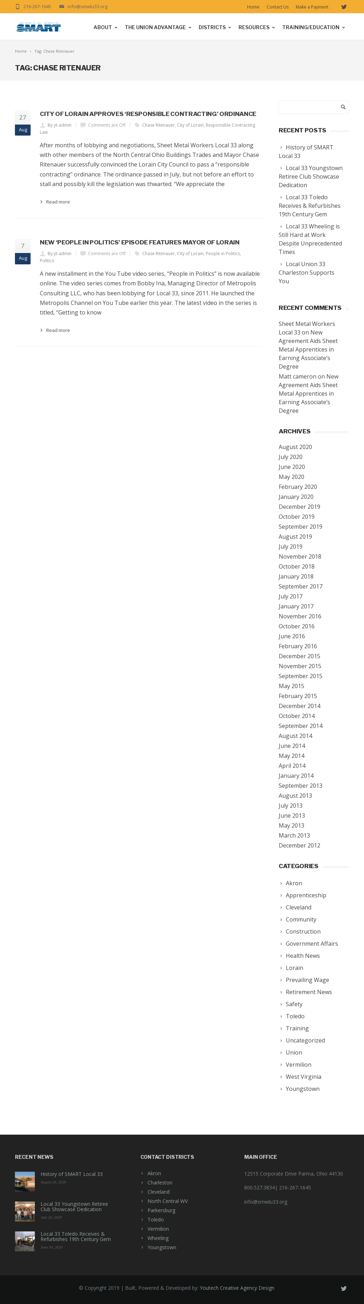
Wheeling (158, 1238)
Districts (215, 27)
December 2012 (299, 845)
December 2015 (299, 656)
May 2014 (291, 756)
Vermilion (158, 1228)
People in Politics (223, 253)
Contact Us (278, 7)
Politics (47, 261)
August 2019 (295, 536)
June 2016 (292, 636)
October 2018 (297, 566)
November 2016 (300, 616)
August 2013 (295, 795)
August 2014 (295, 736)
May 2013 (291, 825)
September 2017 (300, 586)
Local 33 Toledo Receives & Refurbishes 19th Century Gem (76, 1236)
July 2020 (291, 457)
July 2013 (291, 805)
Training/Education (314, 27)
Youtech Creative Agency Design (237, 1287)
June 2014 (292, 746)
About (105, 27)
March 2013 (294, 835)
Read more (58, 202)
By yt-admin (59, 125)
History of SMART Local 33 (72, 1174)
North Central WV (168, 1201)
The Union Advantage (158, 27)
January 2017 (296, 606)
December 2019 (299, 507)
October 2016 (297, 626)
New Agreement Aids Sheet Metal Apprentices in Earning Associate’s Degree (308, 349)
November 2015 (300, 666)
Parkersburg (161, 1210)
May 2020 (291, 477)
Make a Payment (312, 7)
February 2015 (298, 696)
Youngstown (162, 1247)
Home (253, 7)
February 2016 (298, 646)
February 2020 (298, 487)
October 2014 (297, 716)
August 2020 (295, 447)
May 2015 (291, 686)
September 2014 (300, 726)
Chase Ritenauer (158, 125)
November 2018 (300, 556)
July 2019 (291, 546)
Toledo (156, 1219)
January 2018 (296, 576)
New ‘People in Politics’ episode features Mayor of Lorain (140, 242)
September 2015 (300, 676)
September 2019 (300, 526)
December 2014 (299, 706)
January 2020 (296, 497)
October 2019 (297, 517)
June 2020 (292, 467)
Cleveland (159, 1191)
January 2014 (296, 776)
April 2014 (292, 766)
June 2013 (292, 815)
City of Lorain (190, 125)
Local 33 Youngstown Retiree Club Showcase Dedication (74, 1206)
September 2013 (300, 786)
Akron (154, 1173)
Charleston (160, 1182)
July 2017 (291, 596)
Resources (257, 27)
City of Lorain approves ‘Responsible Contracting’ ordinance (148, 113)
